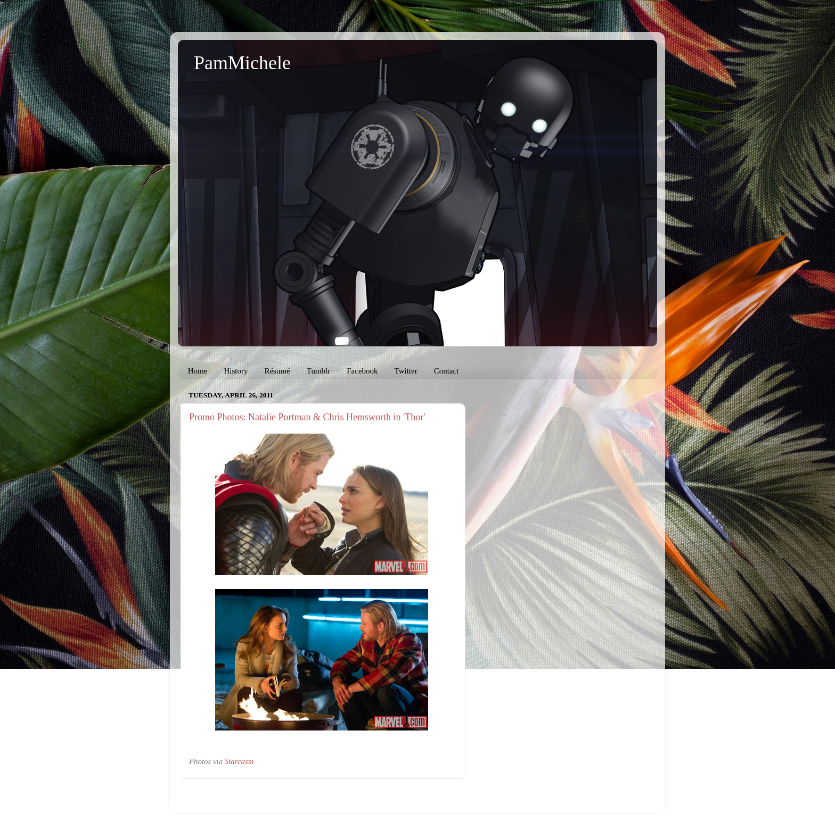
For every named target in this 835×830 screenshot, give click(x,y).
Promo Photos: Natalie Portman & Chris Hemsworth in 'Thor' (307, 417)
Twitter (406, 371)
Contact (446, 371)
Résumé (277, 371)
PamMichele (242, 62)
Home (198, 371)
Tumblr (318, 371)
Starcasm (239, 761)
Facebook (362, 371)
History (236, 371)
